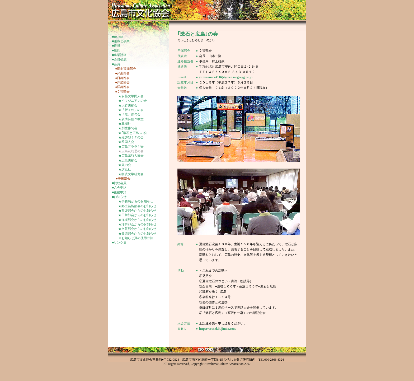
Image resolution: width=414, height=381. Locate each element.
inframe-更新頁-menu (138, 153)
